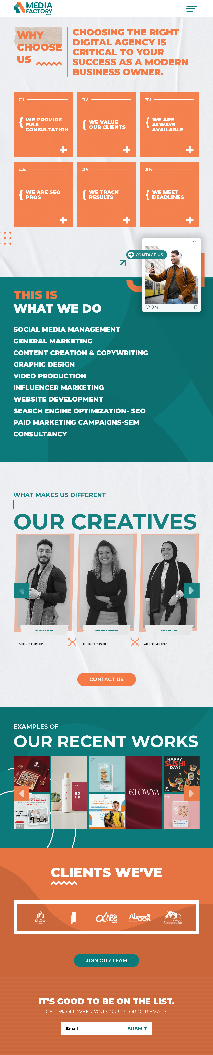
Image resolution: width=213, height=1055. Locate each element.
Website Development (55, 399)
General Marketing (50, 341)
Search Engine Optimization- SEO (77, 411)
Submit (137, 1028)
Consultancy (37, 434)
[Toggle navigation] (191, 8)
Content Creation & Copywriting (78, 353)
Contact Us (106, 679)
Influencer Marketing (56, 387)
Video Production (47, 376)
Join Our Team (106, 960)
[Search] (92, 1028)
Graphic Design (41, 364)
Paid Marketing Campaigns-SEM (74, 422)
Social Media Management (64, 329)
